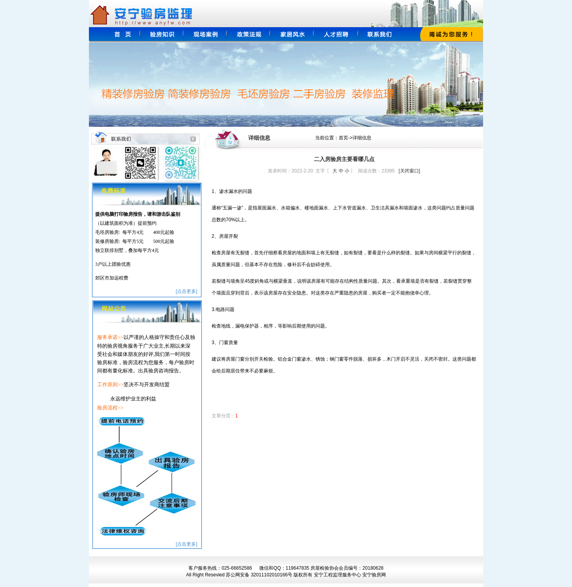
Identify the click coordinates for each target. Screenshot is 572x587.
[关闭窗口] (409, 171)
